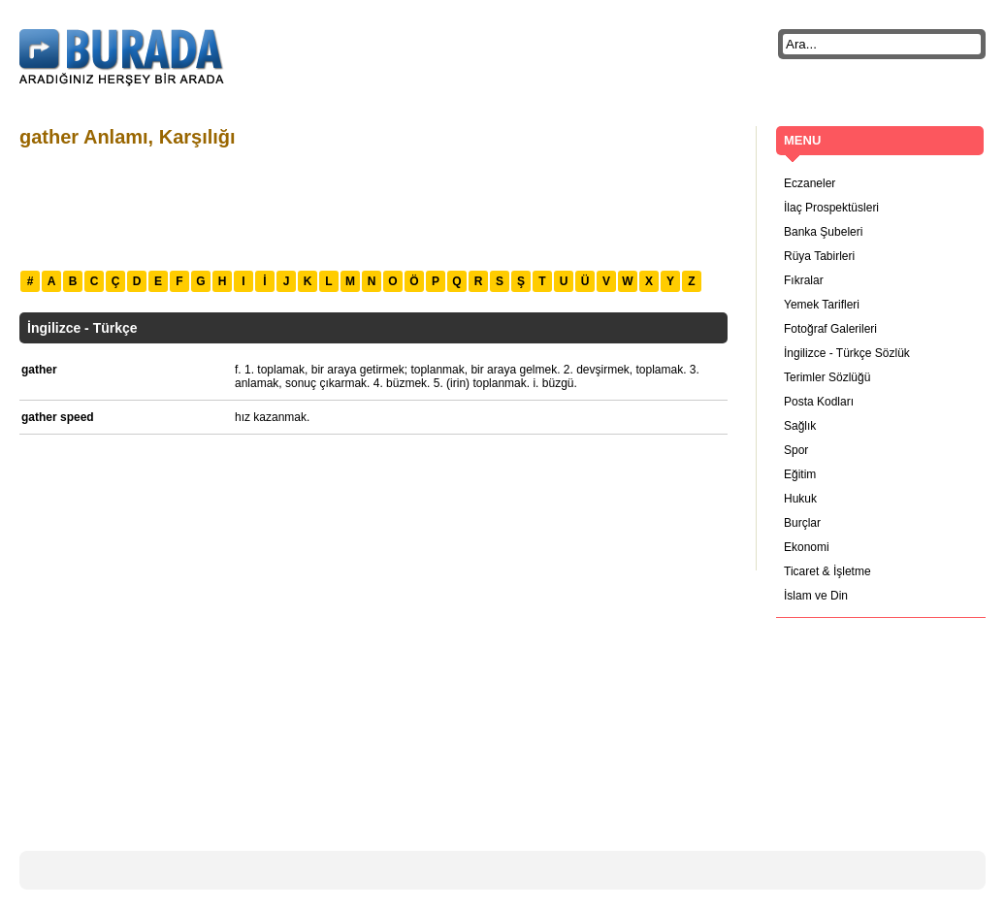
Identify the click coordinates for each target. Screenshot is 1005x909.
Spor (796, 450)
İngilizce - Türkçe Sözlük (847, 353)
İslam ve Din (816, 595)
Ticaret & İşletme (827, 571)
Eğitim (800, 474)
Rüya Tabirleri (819, 256)
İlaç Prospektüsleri (831, 207)
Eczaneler (809, 183)
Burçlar (802, 523)
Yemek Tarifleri (821, 304)
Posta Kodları (819, 401)
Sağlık (800, 426)
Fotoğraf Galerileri (830, 329)
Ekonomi (806, 547)
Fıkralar (804, 280)
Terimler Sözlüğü (827, 377)
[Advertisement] (372, 206)
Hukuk (800, 498)
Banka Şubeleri (823, 232)
